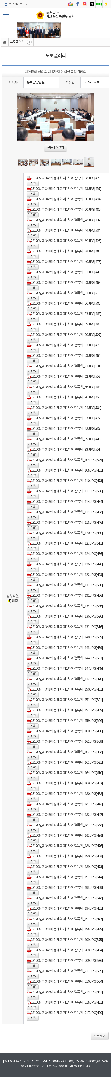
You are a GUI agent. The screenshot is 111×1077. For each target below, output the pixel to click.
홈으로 (5, 42)
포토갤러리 (17, 42)
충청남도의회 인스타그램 (84, 4)
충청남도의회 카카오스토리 (106, 4)
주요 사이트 (15, 4)
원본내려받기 (55, 148)
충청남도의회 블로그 (99, 4)
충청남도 (70, 4)
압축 (13, 600)
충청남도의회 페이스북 (77, 4)
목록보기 (100, 1036)
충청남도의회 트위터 (91, 4)
